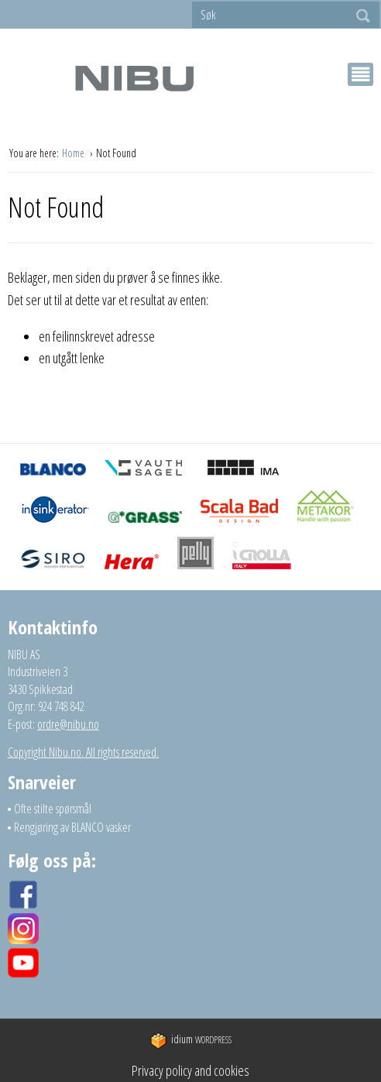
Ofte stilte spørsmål (52, 808)
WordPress (191, 1039)
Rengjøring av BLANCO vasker (72, 827)
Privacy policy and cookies (190, 1070)
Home (74, 153)
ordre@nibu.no (68, 724)
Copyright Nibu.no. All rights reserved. (83, 752)
